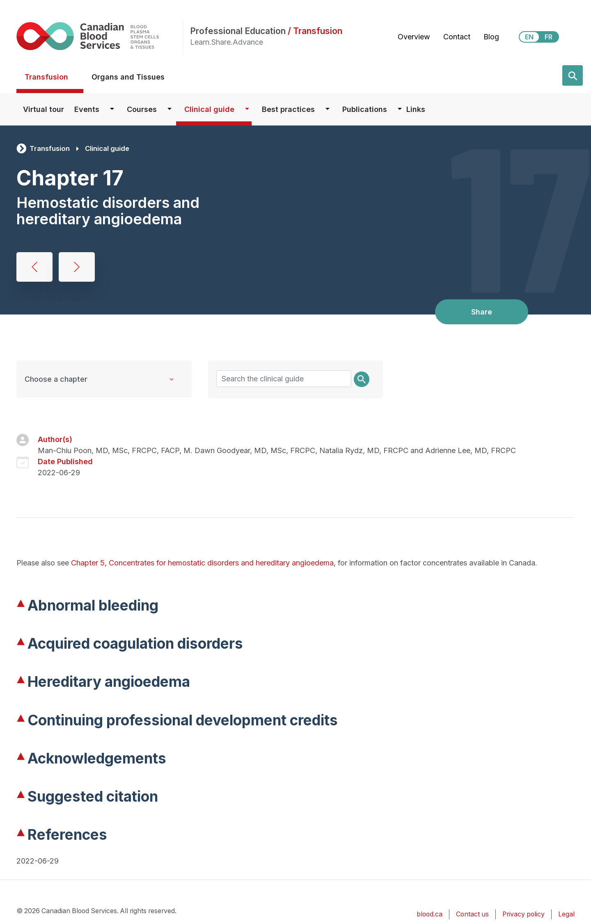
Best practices (288, 109)
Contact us (472, 914)
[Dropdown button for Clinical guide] (247, 109)
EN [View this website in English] (529, 37)
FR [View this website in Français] (548, 37)
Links (415, 109)
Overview (414, 36)
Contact (456, 36)
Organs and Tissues (128, 77)
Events (86, 109)
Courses (142, 109)
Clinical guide (209, 109)
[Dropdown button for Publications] (399, 109)
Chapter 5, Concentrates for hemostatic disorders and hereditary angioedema (202, 562)
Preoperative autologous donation (34, 267)
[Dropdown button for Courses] (169, 109)
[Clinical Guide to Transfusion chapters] (104, 379)
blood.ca (429, 914)
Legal (566, 914)
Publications (364, 109)
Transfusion (46, 77)
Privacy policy (523, 914)
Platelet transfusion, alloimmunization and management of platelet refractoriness (77, 267)
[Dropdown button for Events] (112, 109)
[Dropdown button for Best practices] (327, 109)
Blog (491, 36)
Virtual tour (43, 109)
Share (481, 312)
